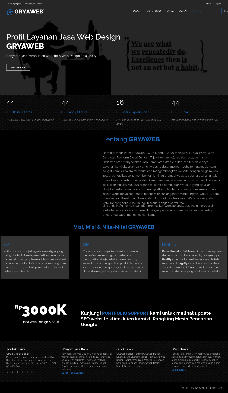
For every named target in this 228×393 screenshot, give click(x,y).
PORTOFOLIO (153, 10)
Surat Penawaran (72, 372)
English (218, 4)
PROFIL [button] (197, 10)
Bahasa (208, 4)
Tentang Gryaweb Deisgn (147, 354)
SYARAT (183, 10)
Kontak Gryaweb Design (128, 366)
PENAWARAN (213, 11)
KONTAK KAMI (18, 68)
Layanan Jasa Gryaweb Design (132, 357)
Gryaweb (198, 388)
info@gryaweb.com (33, 4)
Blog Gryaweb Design (149, 363)
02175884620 (15, 4)
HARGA (170, 10)
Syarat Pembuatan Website (138, 360)
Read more (178, 369)
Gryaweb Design (124, 354)
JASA (136, 10)
